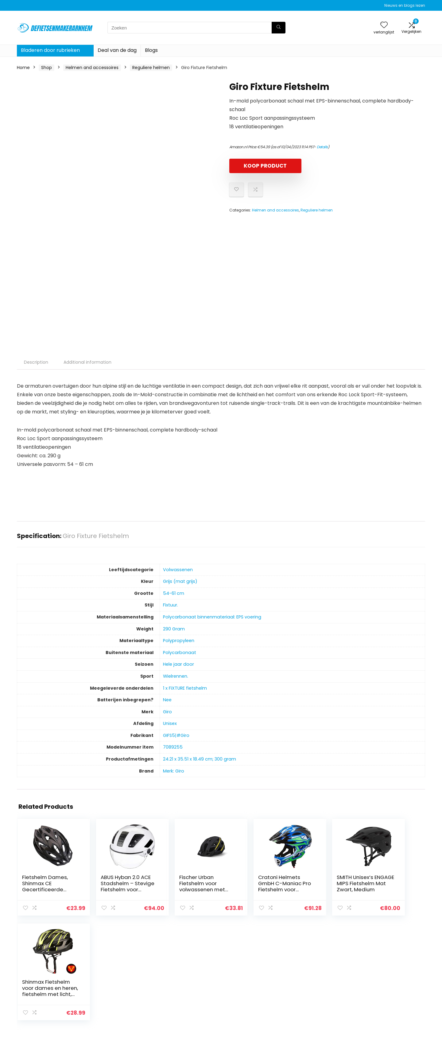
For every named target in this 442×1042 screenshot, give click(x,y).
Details (322, 146)
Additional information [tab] (87, 362)
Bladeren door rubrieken (50, 50)
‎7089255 (173, 747)
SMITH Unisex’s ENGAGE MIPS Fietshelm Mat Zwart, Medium (316, 886)
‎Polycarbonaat (179, 652)
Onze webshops (314, 995)
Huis (301, 969)
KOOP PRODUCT (264, 165)
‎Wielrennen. (175, 676)
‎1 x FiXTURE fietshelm (185, 688)
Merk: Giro (173, 771)
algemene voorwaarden (389, 978)
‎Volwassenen (178, 570)
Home (23, 67)
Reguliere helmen (151, 67)
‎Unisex (170, 723)
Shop (46, 67)
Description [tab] (36, 362)
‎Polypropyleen (178, 640)
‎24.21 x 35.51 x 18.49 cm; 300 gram (199, 759)
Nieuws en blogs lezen (404, 5)
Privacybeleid (378, 969)
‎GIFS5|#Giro (176, 735)
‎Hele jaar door (178, 664)
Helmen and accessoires (92, 67)
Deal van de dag (117, 50)
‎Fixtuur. (170, 605)
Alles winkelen (312, 978)
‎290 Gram (174, 629)
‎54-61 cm (173, 593)
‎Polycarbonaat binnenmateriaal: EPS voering (212, 617)
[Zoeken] (278, 27)
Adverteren (309, 1004)
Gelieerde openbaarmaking (393, 987)
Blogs (151, 50)
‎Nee (167, 700)
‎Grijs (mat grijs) (180, 581)
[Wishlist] (384, 25)
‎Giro (167, 712)
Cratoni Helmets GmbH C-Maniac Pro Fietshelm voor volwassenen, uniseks (251, 889)
